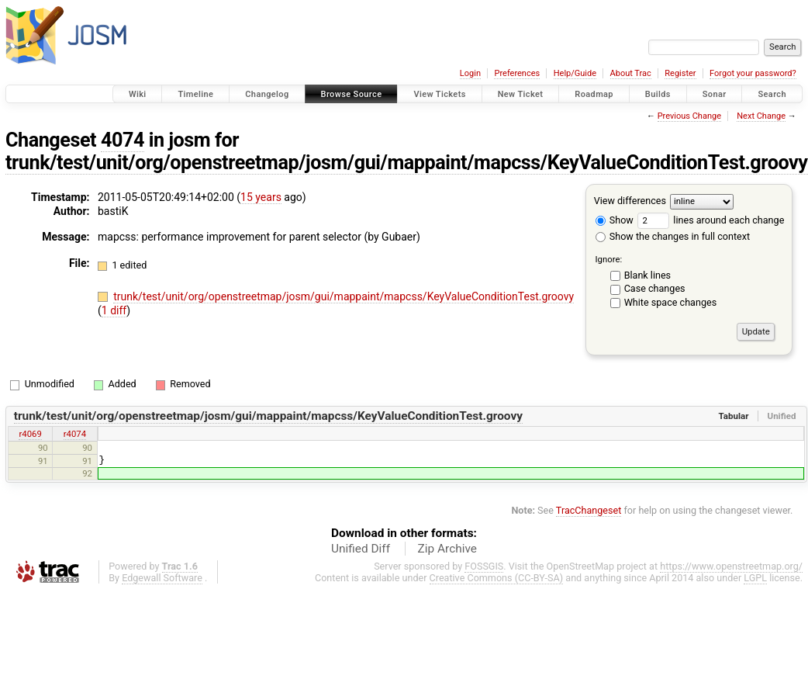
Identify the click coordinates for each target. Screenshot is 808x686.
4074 (122, 140)
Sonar (715, 94)
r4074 (75, 433)
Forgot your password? (753, 73)
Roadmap (594, 94)
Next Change (761, 116)
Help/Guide (575, 73)
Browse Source (351, 94)
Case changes (654, 288)
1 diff (114, 310)
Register (680, 73)
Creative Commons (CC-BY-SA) (497, 578)
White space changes (670, 302)
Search (772, 94)
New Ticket (521, 94)
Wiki (138, 94)
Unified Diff (360, 549)
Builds (658, 94)
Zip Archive (447, 549)
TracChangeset (589, 510)
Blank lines (647, 275)
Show (615, 220)
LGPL (755, 578)
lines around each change (710, 220)
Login (470, 73)
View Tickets (439, 94)
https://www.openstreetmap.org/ (731, 566)
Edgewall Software (162, 578)
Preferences (517, 73)
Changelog (266, 94)
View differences (630, 200)
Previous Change (689, 116)
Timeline (195, 94)
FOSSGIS (483, 566)
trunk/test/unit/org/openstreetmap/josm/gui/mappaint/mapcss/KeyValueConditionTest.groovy (406, 162)
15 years (260, 197)
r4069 (30, 433)
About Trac (630, 73)
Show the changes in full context (673, 236)
